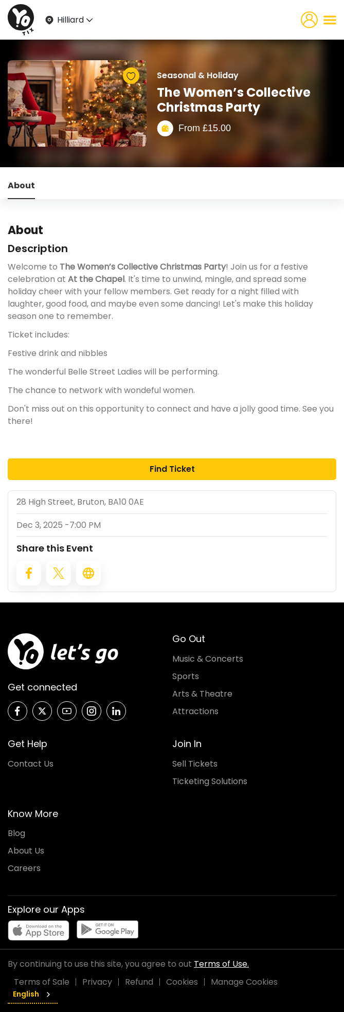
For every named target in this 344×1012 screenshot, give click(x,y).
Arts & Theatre (202, 694)
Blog (16, 833)
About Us (26, 851)
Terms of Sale (41, 982)
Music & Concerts (207, 659)
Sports (185, 676)
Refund (139, 982)
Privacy (97, 982)
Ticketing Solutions (209, 781)
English (32, 994)
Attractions (195, 711)
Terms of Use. (221, 964)
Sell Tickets (195, 764)
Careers (24, 868)
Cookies (182, 982)
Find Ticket (172, 469)
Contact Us (30, 764)
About (21, 185)
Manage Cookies (244, 982)
